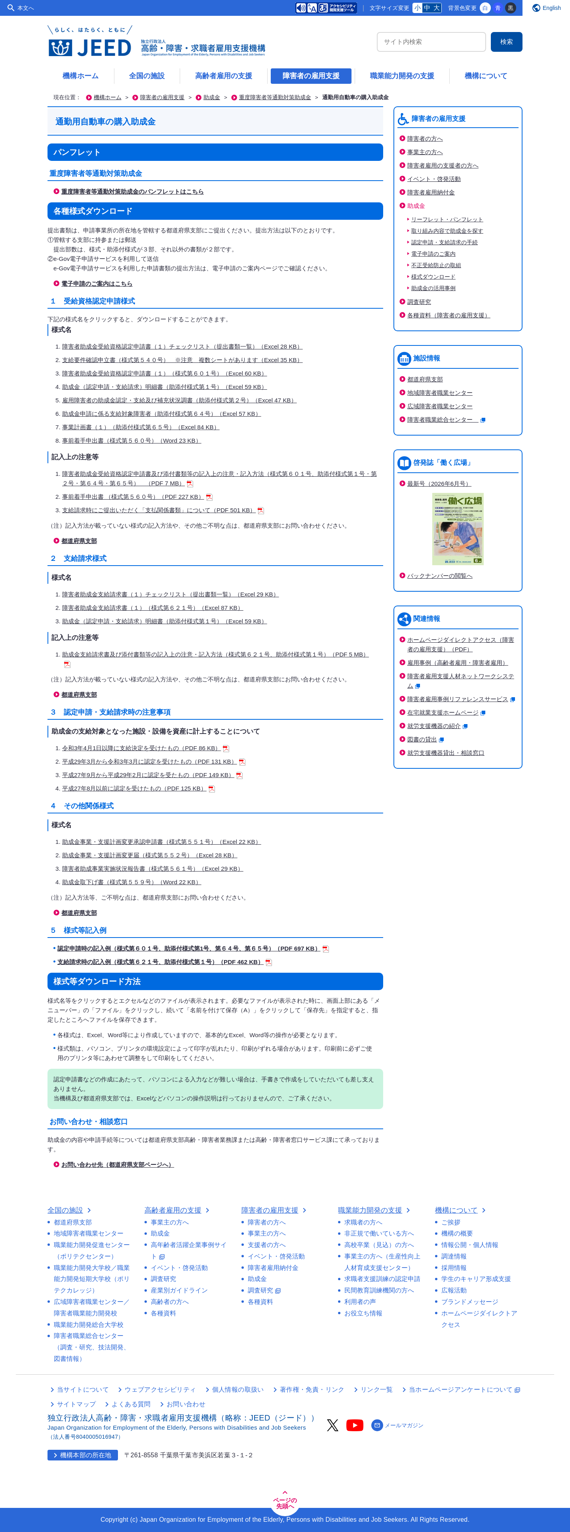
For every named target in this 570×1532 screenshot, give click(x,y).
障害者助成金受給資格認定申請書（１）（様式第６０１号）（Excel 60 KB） (164, 373)
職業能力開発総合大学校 (89, 1324)
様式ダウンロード (433, 277)
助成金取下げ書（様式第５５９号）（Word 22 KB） (131, 882)
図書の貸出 (425, 739)
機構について (486, 76)
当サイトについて (83, 1389)
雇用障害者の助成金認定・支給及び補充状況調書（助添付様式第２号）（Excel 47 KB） (179, 400)
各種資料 (163, 1313)
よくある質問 (131, 1404)
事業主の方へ (425, 152)
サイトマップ (76, 1404)
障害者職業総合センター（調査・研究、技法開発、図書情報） (92, 1347)
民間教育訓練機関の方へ (379, 1290)
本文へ (25, 8)
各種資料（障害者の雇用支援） (448, 315)
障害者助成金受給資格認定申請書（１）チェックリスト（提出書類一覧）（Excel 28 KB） (182, 346)
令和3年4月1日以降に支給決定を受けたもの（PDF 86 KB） (145, 748)
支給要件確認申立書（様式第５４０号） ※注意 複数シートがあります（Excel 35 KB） (182, 360)
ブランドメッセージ (469, 1301)
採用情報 (454, 1267)
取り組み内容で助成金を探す (447, 231)
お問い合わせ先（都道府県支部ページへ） (117, 1164)
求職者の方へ (363, 1222)
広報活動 (454, 1290)
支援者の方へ (267, 1244)
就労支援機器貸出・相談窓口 (445, 752)
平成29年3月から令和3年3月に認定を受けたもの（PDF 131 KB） (153, 761)
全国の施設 (147, 76)
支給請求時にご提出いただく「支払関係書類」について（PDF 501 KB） (163, 510)
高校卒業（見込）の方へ (379, 1244)
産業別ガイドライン (179, 1290)
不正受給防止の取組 (436, 265)
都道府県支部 (79, 541)
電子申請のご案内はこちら (97, 283)
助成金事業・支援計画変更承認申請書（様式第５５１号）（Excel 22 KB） (161, 841)
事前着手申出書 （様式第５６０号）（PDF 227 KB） (137, 496)
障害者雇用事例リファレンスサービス (461, 699)
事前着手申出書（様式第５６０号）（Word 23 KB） (131, 440)
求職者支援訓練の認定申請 (382, 1278)
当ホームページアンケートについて (465, 1389)
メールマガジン (397, 1425)
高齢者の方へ (170, 1301)
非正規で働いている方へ (379, 1233)
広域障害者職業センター (440, 406)
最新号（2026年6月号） (439, 483)
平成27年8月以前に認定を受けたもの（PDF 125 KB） (138, 788)
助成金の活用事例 (433, 288)
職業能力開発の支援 (402, 76)
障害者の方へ (425, 138)
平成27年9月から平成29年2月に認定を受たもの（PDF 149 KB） (152, 775)
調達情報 (454, 1256)
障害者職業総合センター (446, 419)
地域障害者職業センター (440, 392)
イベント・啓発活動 (434, 178)
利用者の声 (360, 1301)
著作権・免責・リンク (312, 1389)
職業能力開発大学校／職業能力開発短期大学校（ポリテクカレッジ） (92, 1279)
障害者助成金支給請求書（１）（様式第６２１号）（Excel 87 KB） (152, 607)
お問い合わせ (186, 1404)
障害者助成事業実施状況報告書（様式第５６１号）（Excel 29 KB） (152, 868)
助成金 (211, 97)
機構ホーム (81, 76)
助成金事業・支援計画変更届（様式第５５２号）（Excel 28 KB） (150, 855)
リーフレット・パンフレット (447, 220)
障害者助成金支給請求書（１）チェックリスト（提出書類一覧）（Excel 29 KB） (170, 594)
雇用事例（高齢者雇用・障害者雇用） (457, 662)
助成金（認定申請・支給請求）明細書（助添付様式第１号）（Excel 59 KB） (164, 386)
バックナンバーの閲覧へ (440, 575)
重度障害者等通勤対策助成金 (275, 97)
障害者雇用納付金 (431, 192)
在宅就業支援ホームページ (446, 712)
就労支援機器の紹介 (437, 726)
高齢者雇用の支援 (223, 76)
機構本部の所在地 (81, 1455)
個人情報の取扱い (238, 1389)
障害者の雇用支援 (311, 76)
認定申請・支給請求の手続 (444, 242)
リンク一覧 (377, 1389)
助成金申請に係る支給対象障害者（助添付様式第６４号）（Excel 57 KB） (161, 413)
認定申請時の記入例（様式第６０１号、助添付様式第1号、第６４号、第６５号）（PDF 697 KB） (193, 948)
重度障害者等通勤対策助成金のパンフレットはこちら (132, 191)
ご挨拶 (450, 1222)
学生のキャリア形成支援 (476, 1278)
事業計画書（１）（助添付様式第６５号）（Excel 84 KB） (141, 427)
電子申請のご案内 (433, 254)
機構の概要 (457, 1233)
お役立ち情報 (363, 1313)
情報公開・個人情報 (469, 1244)
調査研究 (419, 301)
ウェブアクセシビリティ (160, 1389)
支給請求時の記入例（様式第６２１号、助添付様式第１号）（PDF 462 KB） (164, 961)
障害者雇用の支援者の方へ (443, 165)
